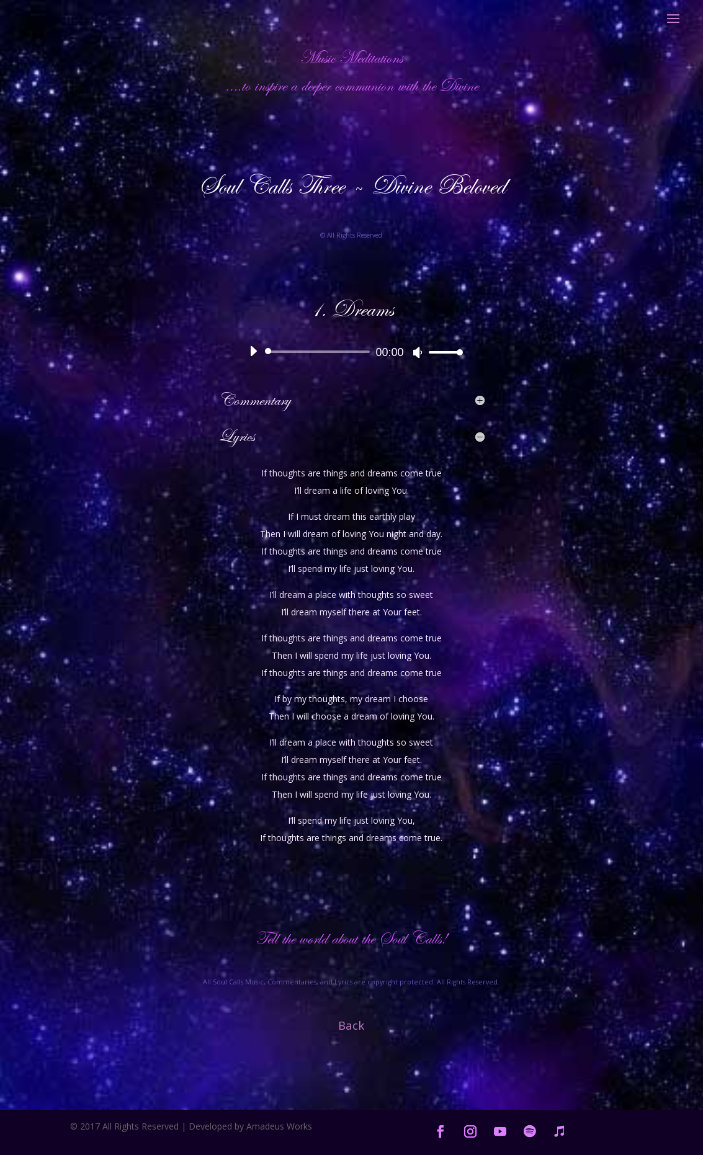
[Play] (253, 351)
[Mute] (417, 352)
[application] (351, 352)
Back (351, 1025)
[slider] (319, 351)
